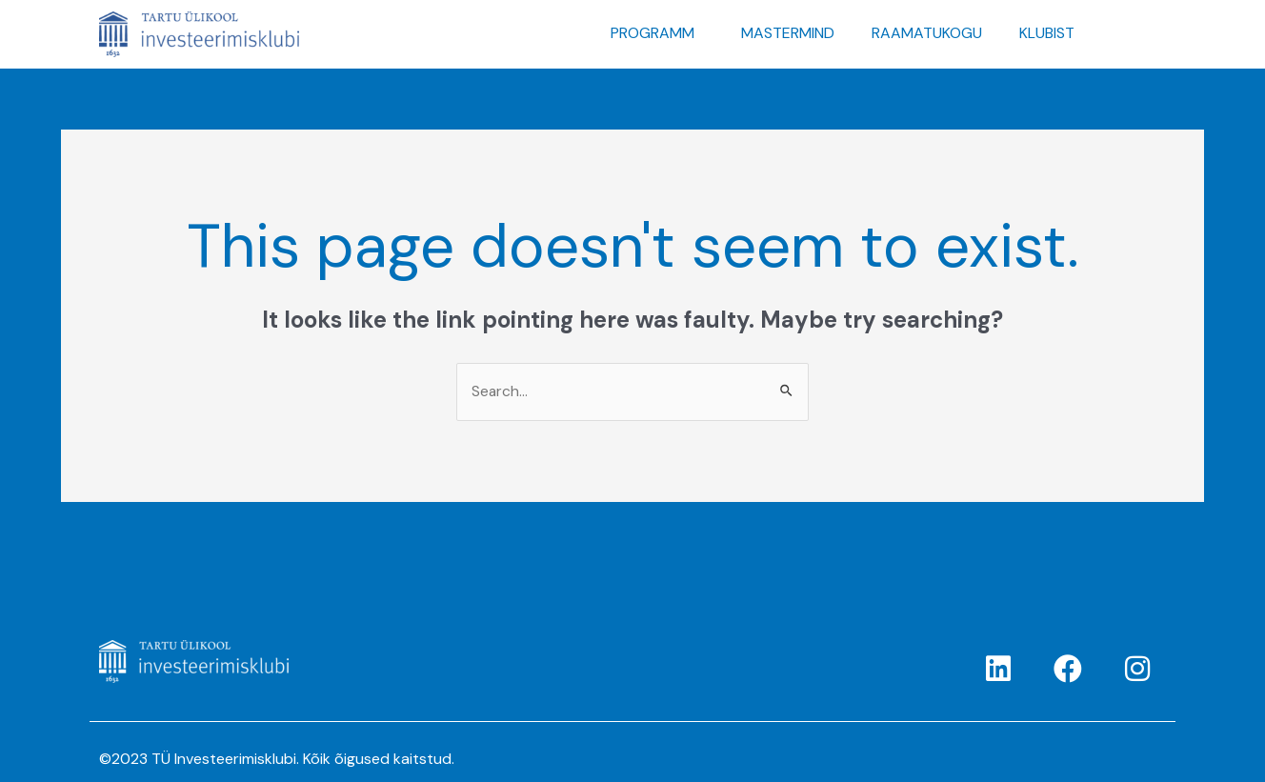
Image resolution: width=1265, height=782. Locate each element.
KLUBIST (1046, 33)
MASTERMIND (787, 33)
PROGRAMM (652, 33)
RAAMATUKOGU (927, 33)
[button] (657, 33)
